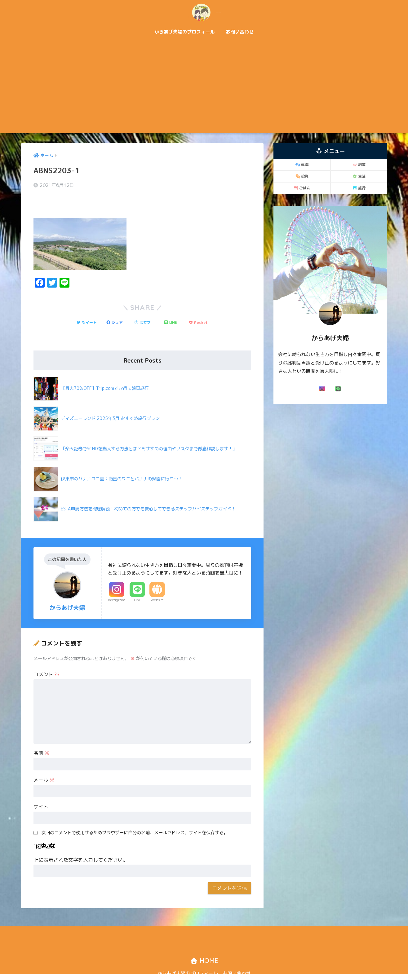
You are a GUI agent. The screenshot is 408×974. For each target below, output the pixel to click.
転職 (301, 164)
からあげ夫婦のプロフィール (184, 32)
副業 (359, 164)
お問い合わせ (240, 32)
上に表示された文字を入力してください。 (80, 843)
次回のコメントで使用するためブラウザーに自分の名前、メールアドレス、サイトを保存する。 (134, 816)
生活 (359, 176)
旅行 (359, 188)
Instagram (116, 583)
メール (44, 762)
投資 (301, 176)
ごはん (302, 188)
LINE (137, 583)
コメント (46, 657)
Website (157, 583)
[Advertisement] (204, 86)
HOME (204, 943)
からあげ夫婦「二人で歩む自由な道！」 (204, 11)
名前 (41, 736)
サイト (40, 789)
